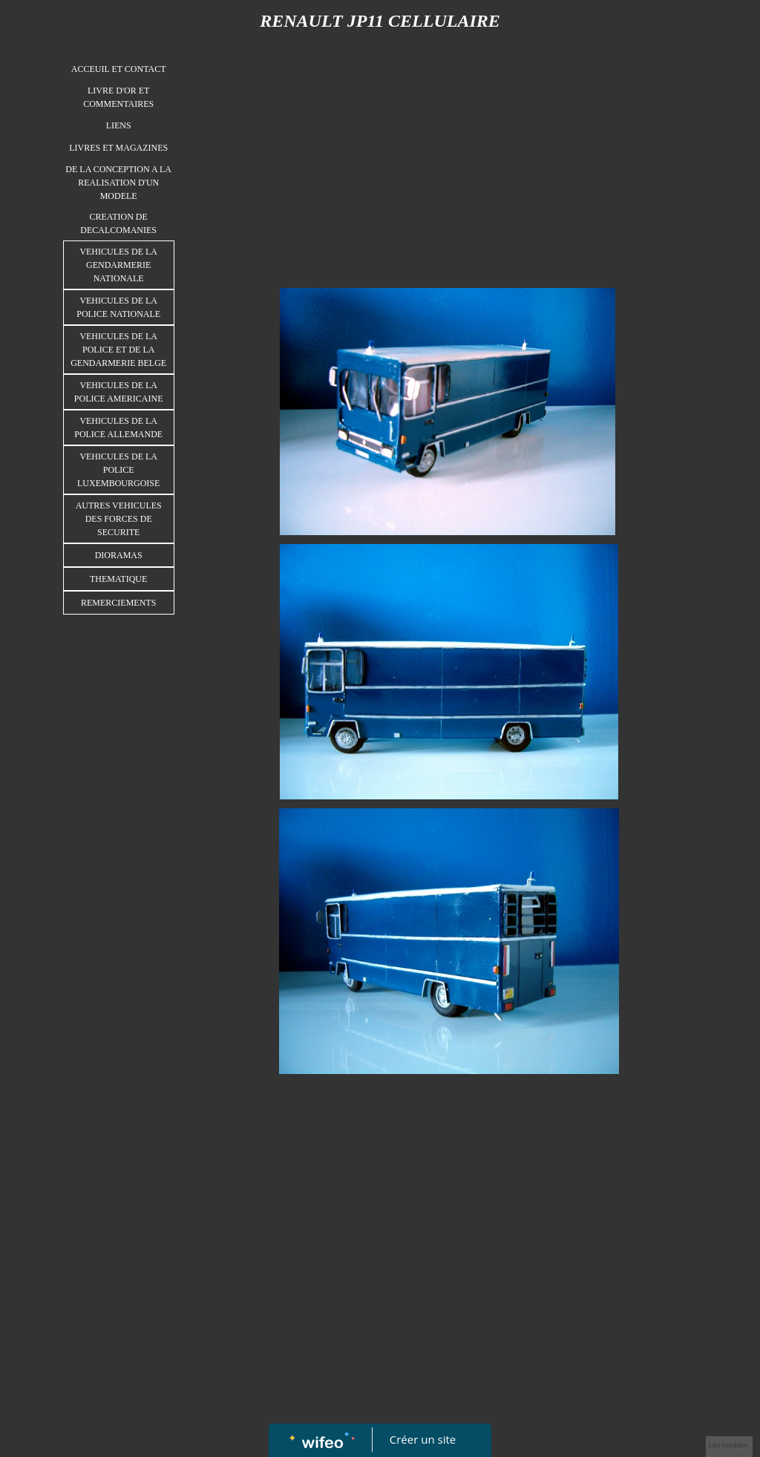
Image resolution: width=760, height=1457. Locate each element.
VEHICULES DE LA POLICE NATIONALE (118, 307)
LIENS (118, 125)
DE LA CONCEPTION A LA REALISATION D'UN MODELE (118, 182)
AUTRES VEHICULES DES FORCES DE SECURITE (119, 518)
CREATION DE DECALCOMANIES (118, 223)
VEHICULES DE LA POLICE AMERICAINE (118, 392)
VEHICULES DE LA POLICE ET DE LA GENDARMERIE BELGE (118, 349)
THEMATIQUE (118, 579)
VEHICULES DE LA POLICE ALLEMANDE (118, 427)
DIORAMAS (118, 555)
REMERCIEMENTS (118, 602)
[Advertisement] (118, 919)
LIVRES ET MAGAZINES (118, 148)
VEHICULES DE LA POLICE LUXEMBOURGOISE (118, 469)
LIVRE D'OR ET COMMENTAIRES (118, 97)
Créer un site (423, 1439)
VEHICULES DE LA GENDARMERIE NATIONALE (118, 265)
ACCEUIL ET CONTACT (118, 69)
